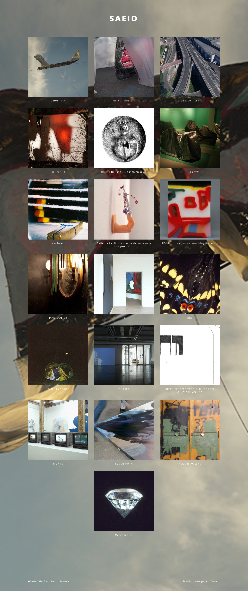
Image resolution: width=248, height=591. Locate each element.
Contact (215, 581)
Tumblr (187, 581)
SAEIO (124, 18)
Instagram (201, 581)
